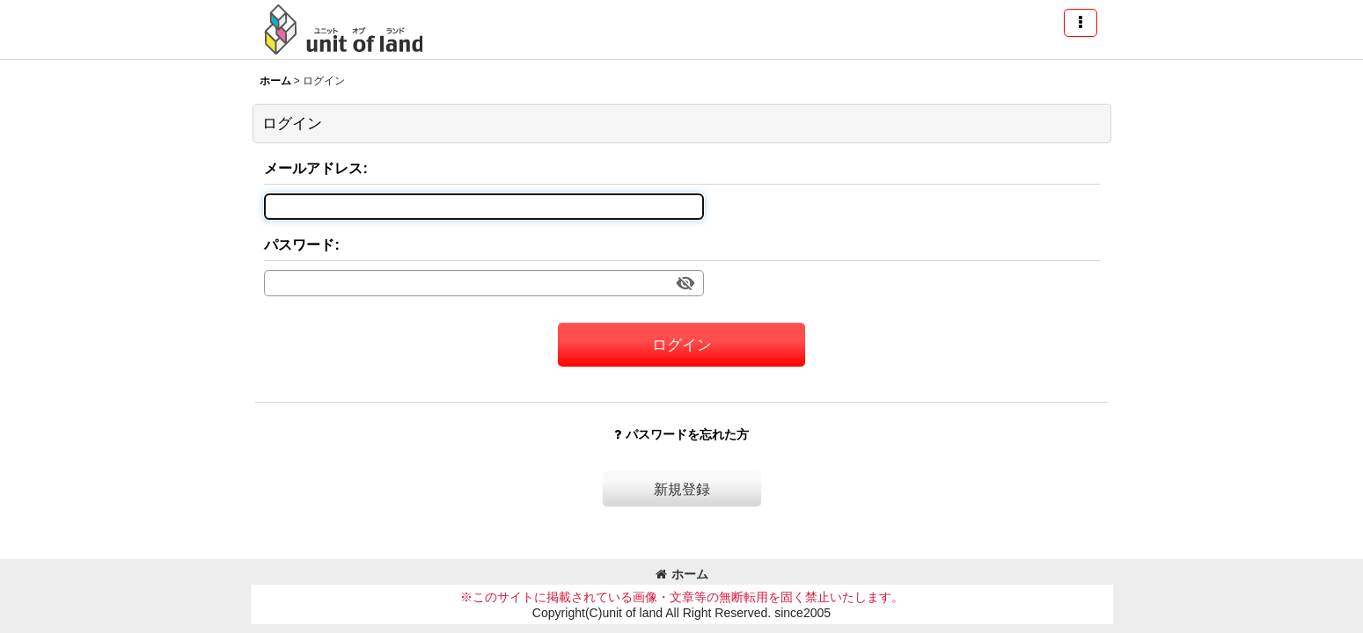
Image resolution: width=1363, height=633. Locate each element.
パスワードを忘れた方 (681, 434)
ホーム (682, 574)
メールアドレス (313, 168)
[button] (1080, 23)
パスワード (299, 244)
